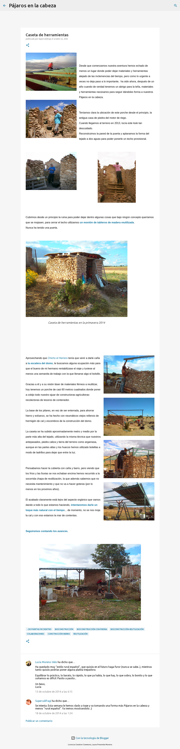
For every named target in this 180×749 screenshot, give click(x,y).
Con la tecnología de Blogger (90, 738)
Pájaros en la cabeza (32, 5)
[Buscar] (60, 5)
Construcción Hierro (59, 634)
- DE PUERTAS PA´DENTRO (39, 629)
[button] (28, 45)
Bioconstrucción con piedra (92, 629)
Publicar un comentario (39, 720)
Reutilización (81, 634)
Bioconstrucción (64, 629)
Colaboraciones (35, 634)
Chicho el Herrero (58, 358)
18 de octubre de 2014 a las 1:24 (53, 713)
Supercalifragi (43, 700)
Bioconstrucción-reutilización (127, 629)
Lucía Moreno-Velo (46, 662)
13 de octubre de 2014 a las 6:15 (53, 691)
